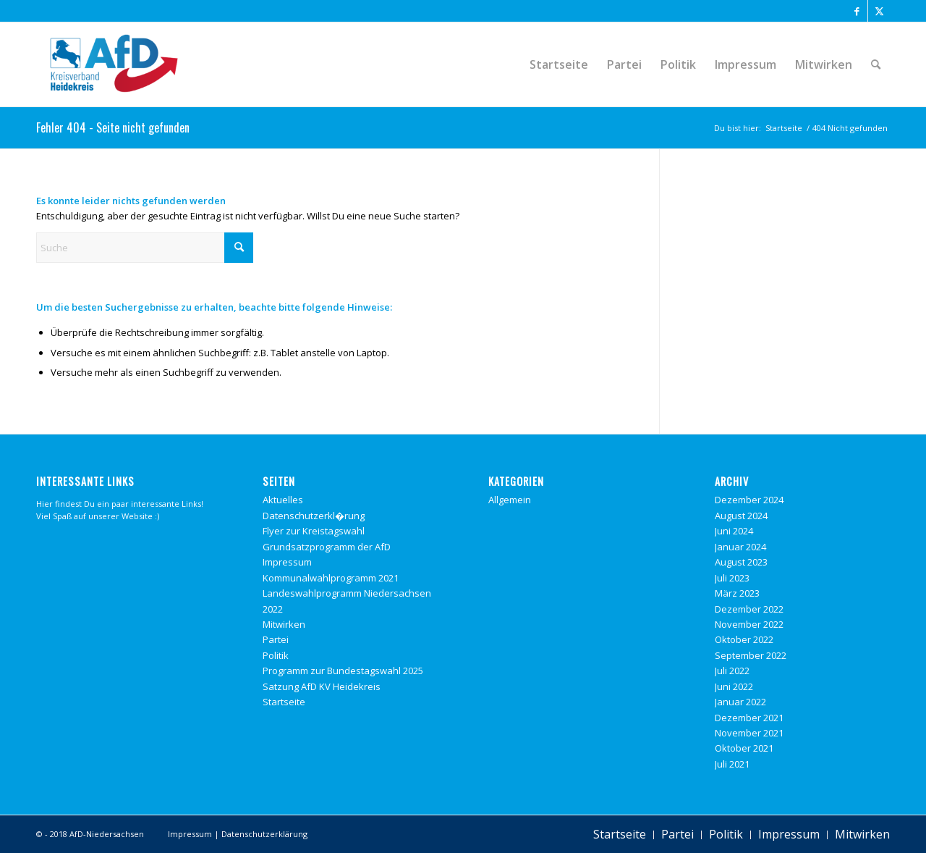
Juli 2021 (732, 763)
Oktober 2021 (744, 748)
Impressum (287, 561)
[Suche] (876, 64)
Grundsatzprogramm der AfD (327, 546)
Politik (276, 655)
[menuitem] (559, 64)
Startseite (284, 701)
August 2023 (741, 561)
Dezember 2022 (749, 608)
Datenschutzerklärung (264, 833)
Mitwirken (284, 624)
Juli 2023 (732, 577)
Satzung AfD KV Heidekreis (322, 686)
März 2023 (737, 593)
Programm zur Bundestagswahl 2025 (343, 670)
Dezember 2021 (749, 717)
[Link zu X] (879, 11)
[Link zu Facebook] (856, 11)
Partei (276, 639)
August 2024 (741, 515)
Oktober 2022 (744, 639)
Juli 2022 (732, 670)
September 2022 (750, 655)
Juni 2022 (734, 686)
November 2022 (749, 624)
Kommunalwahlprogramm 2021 (331, 577)
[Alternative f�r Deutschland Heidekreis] (114, 64)
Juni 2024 (734, 530)
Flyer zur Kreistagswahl (314, 530)
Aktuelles (283, 499)
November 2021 (749, 732)
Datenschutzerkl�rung (314, 515)
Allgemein (509, 499)
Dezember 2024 (749, 499)
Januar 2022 (740, 701)
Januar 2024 (740, 546)
